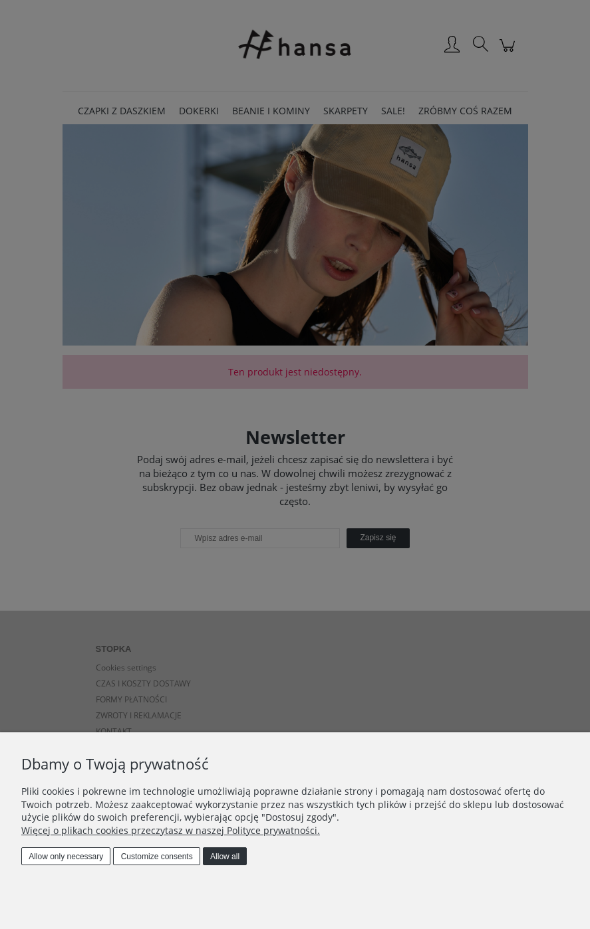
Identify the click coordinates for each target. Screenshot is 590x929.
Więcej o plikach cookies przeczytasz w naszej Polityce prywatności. (170, 830)
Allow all (224, 856)
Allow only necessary (66, 856)
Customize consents (157, 856)
